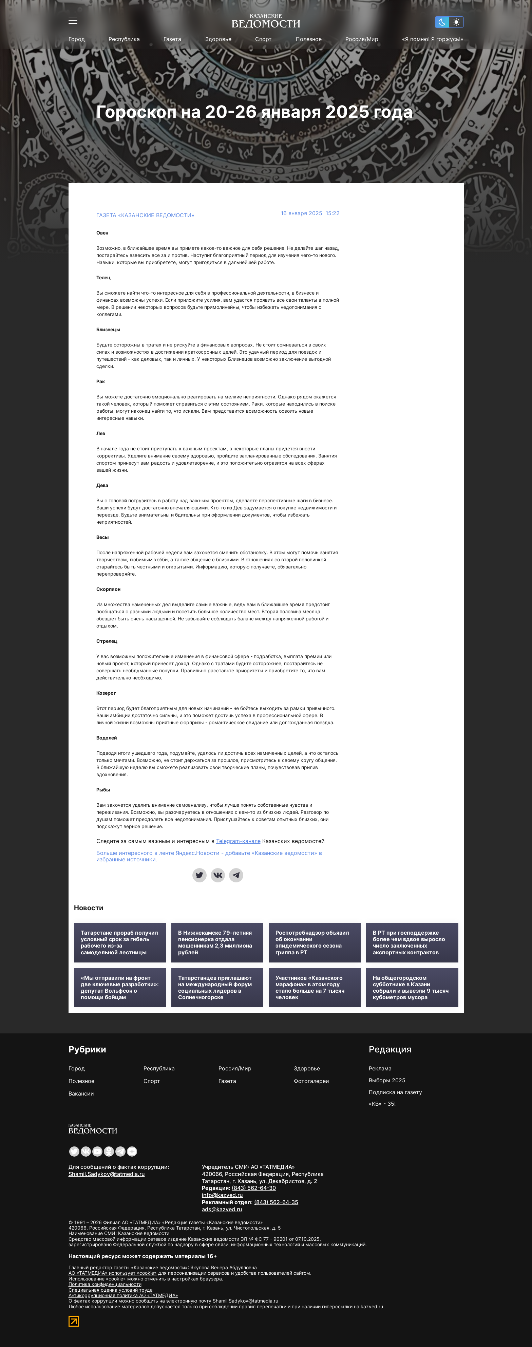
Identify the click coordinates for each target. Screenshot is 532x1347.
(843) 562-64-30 (254, 1187)
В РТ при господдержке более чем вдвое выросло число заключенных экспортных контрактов (409, 943)
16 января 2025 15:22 (310, 213)
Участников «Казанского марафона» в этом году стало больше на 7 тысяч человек (310, 988)
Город (77, 39)
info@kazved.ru (222, 1195)
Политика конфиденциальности (105, 1284)
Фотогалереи (311, 1081)
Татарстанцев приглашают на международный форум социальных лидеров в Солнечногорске (215, 988)
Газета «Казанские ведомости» (145, 215)
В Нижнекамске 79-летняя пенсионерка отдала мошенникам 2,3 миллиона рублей (215, 943)
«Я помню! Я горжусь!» (432, 39)
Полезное (309, 39)
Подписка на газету (395, 1092)
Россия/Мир (361, 39)
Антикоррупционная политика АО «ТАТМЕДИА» (123, 1295)
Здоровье (218, 39)
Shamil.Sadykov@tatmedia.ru (107, 1174)
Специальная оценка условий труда (111, 1290)
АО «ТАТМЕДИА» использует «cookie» (113, 1273)
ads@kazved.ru (222, 1209)
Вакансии (81, 1093)
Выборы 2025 (387, 1080)
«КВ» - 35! (382, 1103)
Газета (172, 39)
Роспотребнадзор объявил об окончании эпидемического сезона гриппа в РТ (312, 943)
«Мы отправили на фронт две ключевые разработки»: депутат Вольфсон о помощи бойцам (120, 988)
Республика (124, 39)
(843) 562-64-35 (276, 1202)
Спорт (263, 39)
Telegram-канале (238, 841)
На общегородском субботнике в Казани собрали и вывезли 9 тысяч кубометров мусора (411, 988)
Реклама (380, 1068)
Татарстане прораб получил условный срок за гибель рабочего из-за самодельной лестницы (119, 943)
